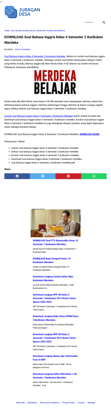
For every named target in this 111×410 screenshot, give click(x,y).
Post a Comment (22, 49)
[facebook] (83, 12)
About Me (20, 402)
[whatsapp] (94, 176)
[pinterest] (68, 176)
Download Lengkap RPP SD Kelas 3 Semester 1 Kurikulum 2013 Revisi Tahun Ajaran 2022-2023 (54, 298)
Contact (81, 402)
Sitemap (91, 402)
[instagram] (103, 12)
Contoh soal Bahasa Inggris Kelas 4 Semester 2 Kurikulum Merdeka (38, 116)
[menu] (6, 22)
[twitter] (90, 12)
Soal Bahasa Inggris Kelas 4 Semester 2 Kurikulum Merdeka (34, 56)
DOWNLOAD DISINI (89, 134)
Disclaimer (32, 402)
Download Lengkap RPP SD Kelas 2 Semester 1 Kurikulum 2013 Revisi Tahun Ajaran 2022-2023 (54, 338)
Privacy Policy (68, 402)
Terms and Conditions (49, 402)
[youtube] (97, 12)
